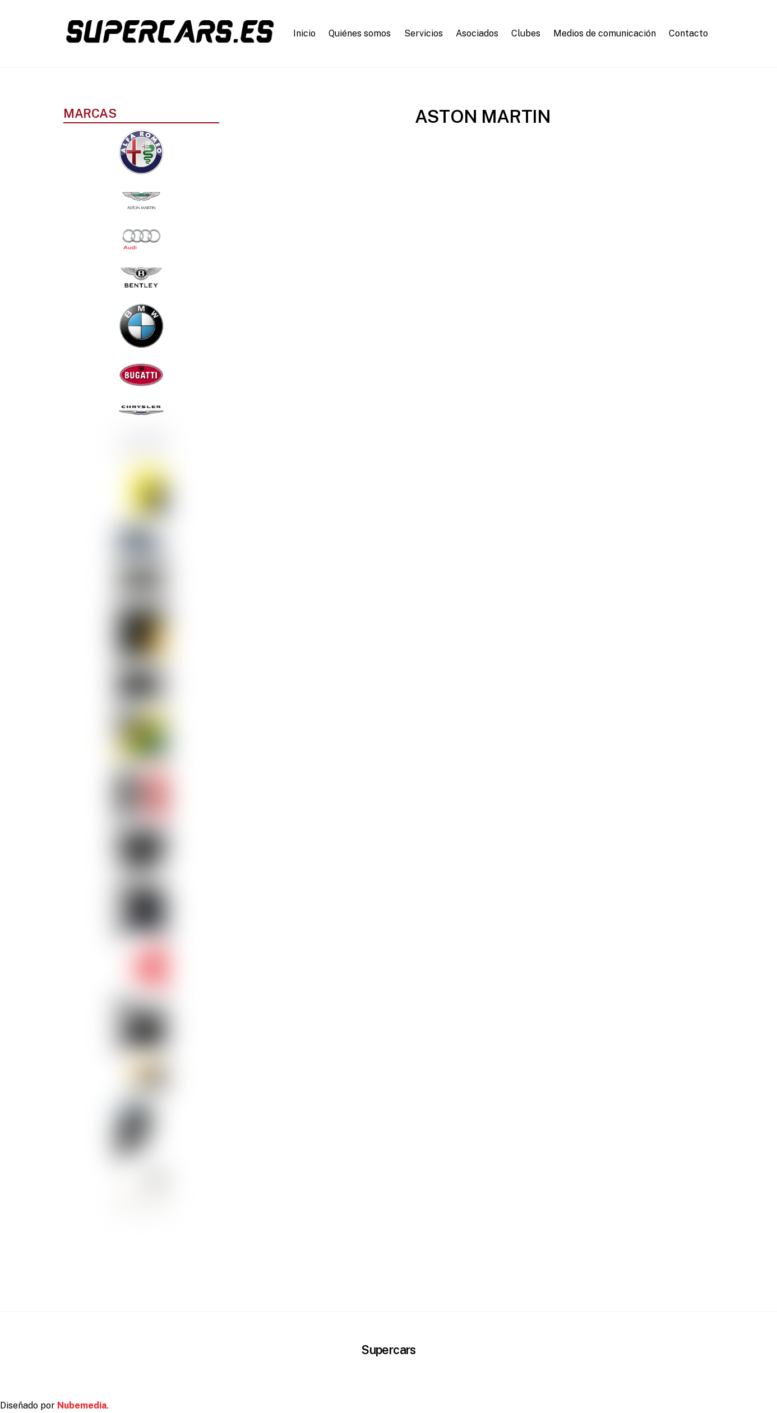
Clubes (525, 33)
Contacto (688, 33)
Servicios (423, 33)
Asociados (477, 33)
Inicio (304, 33)
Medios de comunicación (604, 33)
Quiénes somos (360, 33)
